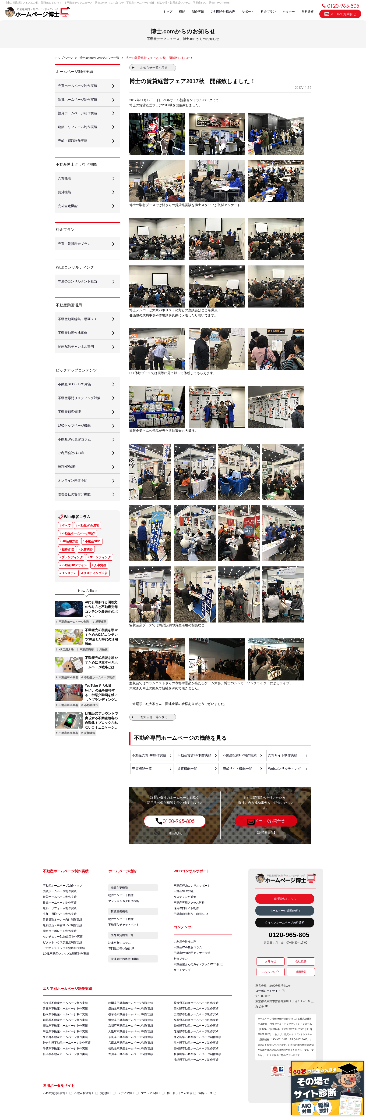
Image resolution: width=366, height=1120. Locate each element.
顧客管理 (68, 560)
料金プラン (266, 12)
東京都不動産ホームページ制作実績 (65, 1040)
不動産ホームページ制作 (78, 544)
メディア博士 (128, 1097)
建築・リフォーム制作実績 (60, 909)
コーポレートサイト (270, 992)
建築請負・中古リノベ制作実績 (62, 927)
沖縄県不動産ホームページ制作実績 (196, 1064)
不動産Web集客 (88, 536)
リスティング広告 (95, 584)
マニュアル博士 (153, 1097)
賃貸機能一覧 (187, 769)
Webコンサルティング (284, 769)
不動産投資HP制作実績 (240, 756)
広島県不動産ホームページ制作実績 (196, 1017)
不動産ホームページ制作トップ (62, 886)
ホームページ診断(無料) (285, 911)
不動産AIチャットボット (123, 927)
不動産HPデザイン (74, 576)
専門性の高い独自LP (121, 952)
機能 (178, 12)
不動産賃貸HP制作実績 (194, 756)
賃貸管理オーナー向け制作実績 (62, 921)
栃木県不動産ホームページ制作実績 (65, 1017)
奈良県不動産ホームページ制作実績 (130, 1040)
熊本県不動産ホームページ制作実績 (196, 1046)
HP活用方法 (70, 552)
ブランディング (72, 568)
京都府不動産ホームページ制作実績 (130, 1028)
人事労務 (100, 576)
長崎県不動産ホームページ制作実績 (196, 1028)
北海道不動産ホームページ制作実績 (65, 1005)
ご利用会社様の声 (220, 12)
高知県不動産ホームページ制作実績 (196, 1011)
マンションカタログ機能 (123, 902)
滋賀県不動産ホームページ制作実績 (130, 1023)
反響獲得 (87, 560)
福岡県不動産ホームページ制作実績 (196, 1023)
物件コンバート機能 (121, 896)
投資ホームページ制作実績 (60, 903)
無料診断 (307, 12)
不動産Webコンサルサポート (192, 886)
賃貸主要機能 (119, 913)
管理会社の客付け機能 (125, 963)
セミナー (288, 12)
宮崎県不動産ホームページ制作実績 (196, 1052)
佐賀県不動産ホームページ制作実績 (196, 1034)
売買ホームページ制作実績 (60, 892)
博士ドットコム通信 (181, 1097)
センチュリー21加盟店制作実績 (62, 939)
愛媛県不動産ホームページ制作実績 (196, 1005)
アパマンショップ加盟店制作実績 (64, 950)
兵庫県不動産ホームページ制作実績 (130, 1046)
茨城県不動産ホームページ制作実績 (65, 1028)
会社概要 (300, 962)
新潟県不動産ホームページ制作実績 (65, 1058)
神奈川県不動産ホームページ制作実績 (67, 1046)
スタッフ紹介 (270, 973)
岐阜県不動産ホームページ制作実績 (130, 1017)
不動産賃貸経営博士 (57, 1097)
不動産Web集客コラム (188, 949)
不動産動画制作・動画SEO (191, 915)
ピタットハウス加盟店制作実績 (62, 944)
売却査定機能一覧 (122, 938)
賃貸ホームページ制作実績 (60, 898)
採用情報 (300, 973)
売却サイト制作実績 (283, 756)
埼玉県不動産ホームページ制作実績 (65, 1034)
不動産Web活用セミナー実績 (192, 954)
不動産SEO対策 (184, 892)
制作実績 (195, 12)
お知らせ (270, 962)
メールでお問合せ (340, 14)
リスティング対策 (185, 898)
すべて (66, 536)
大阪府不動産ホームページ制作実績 (130, 1034)
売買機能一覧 (142, 769)
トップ (163, 12)
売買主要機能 (119, 888)
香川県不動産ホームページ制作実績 (130, 1058)
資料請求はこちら (285, 899)
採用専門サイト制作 (186, 909)
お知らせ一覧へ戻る (154, 67)
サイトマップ (182, 972)
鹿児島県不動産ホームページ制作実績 (197, 1040)
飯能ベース (207, 1097)
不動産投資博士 (86, 1097)
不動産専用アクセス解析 (189, 903)
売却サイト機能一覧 (237, 769)
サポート (246, 12)
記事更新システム (119, 946)
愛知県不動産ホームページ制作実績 (130, 1011)
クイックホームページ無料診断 (284, 923)
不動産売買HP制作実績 (149, 756)
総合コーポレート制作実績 (60, 933)
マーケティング (100, 568)
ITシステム (69, 584)
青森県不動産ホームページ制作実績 (65, 1011)
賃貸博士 (108, 1097)
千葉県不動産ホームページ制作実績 (65, 1052)
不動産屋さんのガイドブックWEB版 (198, 966)
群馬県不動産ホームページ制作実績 (65, 1023)
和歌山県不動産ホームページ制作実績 (197, 1058)
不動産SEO (92, 552)
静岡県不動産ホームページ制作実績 (130, 1005)
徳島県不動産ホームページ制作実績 (130, 1052)
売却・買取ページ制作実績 (60, 915)
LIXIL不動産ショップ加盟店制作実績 (66, 956)
